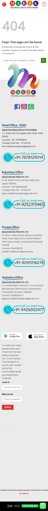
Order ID (5, 382)
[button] (4, 4)
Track (7, 407)
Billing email (7, 394)
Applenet (25, 493)
